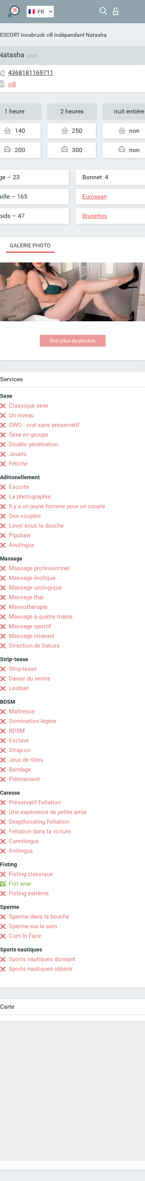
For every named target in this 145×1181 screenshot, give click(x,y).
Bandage (20, 769)
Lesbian (19, 688)
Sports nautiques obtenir (41, 968)
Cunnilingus (24, 841)
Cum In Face (25, 935)
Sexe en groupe (28, 434)
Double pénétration (33, 444)
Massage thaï (26, 597)
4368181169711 (30, 72)
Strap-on (20, 750)
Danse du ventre (29, 678)
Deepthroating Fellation (39, 821)
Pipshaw (20, 535)
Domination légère (32, 721)
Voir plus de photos (72, 341)
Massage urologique (35, 587)
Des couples (25, 516)
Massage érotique (32, 577)
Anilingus (21, 850)
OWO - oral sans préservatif (44, 425)
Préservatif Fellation (35, 802)
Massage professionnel (39, 568)
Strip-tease (23, 668)
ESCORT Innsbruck (22, 35)
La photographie (30, 496)
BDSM (17, 730)
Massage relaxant (32, 635)
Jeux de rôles (26, 759)
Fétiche (18, 463)
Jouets (18, 454)
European (94, 196)
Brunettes (94, 216)
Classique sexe (28, 405)
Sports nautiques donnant (42, 959)
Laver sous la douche (36, 525)
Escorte (19, 486)
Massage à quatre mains (41, 616)
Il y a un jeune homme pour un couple (57, 506)
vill (49, 35)
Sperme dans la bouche (39, 916)
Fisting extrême (29, 893)
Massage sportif (30, 626)
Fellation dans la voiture (40, 831)
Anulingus (21, 545)
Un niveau (21, 415)
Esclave (19, 740)
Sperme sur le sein (33, 926)
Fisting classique (31, 874)
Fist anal (20, 883)
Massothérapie (28, 606)
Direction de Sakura (34, 645)
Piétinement (24, 779)
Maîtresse (22, 711)
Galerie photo (30, 245)
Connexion (115, 11)
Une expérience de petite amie (48, 812)
